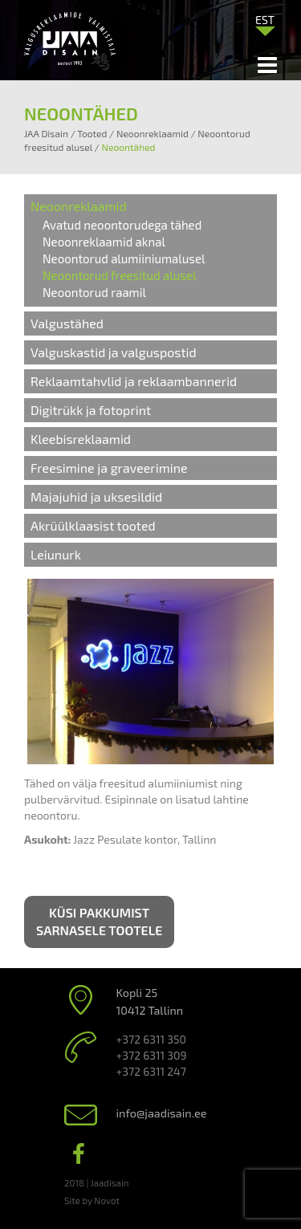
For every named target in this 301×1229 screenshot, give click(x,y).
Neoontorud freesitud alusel (119, 275)
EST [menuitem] (265, 19)
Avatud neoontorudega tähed (122, 225)
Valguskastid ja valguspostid (114, 352)
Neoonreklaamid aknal (104, 241)
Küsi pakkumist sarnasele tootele (99, 921)
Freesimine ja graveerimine (109, 467)
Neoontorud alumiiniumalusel (124, 258)
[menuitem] (265, 19)
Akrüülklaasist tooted (93, 525)
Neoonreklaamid (79, 206)
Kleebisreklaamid (81, 438)
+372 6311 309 (151, 1055)
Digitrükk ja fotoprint (91, 409)
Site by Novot (92, 1200)
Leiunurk (56, 554)
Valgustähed (67, 323)
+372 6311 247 (151, 1071)
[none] (265, 23)
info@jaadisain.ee (161, 1113)
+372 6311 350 (151, 1039)
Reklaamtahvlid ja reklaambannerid (134, 381)
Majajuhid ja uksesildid (96, 496)
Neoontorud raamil (94, 292)
